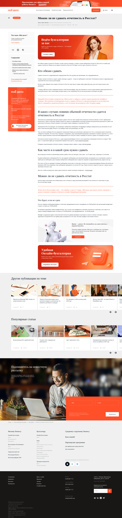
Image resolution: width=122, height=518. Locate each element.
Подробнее (78, 237)
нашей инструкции (83, 140)
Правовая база (40, 446)
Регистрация (96, 10)
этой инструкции (86, 144)
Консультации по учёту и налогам (44, 444)
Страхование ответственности (15, 504)
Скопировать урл (23, 49)
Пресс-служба (40, 477)
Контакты (10, 481)
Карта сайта (11, 516)
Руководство (11, 483)
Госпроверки (40, 452)
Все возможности (12, 439)
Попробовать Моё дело (16, 81)
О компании (11, 477)
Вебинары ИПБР (40, 458)
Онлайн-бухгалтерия (56, 10)
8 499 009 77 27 (69, 479)
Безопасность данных (13, 505)
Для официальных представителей (74, 446)
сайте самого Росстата (86, 84)
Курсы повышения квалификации (44, 450)
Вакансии (39, 479)
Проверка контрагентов (43, 461)
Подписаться (112, 414)
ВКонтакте (13, 49)
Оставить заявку (48, 54)
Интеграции (11, 441)
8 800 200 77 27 (69, 489)
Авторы (39, 481)
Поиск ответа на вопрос (42, 454)
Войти (106, 10)
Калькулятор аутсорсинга (14, 448)
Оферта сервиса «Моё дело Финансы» (17, 513)
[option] (24, 297)
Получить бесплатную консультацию (22, 126)
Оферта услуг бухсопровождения (15, 511)
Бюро (38, 440)
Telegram (18, 49)
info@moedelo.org (70, 498)
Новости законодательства (43, 456)
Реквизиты (11, 479)
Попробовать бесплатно (78, 192)
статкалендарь (88, 170)
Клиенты (39, 483)
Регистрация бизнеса (13, 454)
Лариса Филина (45, 22)
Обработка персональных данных (16, 502)
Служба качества (41, 486)
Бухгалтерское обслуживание (43, 10)
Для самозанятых (69, 449)
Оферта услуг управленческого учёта (16, 515)
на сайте (100, 91)
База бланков (40, 448)
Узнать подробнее (15, 42)
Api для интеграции (41, 465)
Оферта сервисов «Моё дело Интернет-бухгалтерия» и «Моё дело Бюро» (20, 508)
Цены (9, 437)
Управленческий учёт (68, 10)
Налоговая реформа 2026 (14, 457)
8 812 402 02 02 (69, 484)
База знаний (70, 437)
